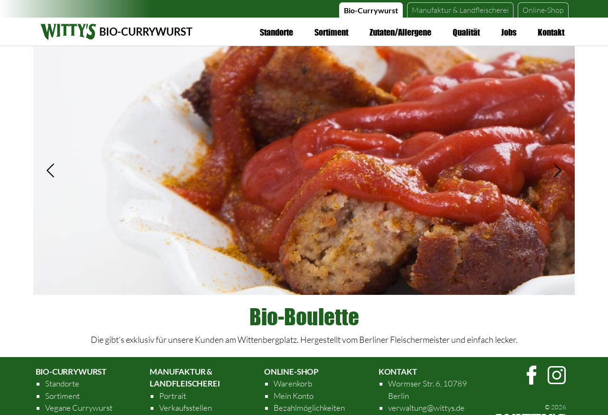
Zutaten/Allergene (400, 32)
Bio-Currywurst (371, 10)
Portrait (172, 396)
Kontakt (551, 32)
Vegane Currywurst (79, 408)
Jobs (508, 32)
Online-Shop (543, 10)
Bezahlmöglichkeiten (309, 408)
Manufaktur (460, 10)
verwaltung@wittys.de (426, 408)
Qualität (466, 32)
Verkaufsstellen (185, 408)
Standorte (276, 32)
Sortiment (331, 32)
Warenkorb (293, 383)
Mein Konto (294, 396)
